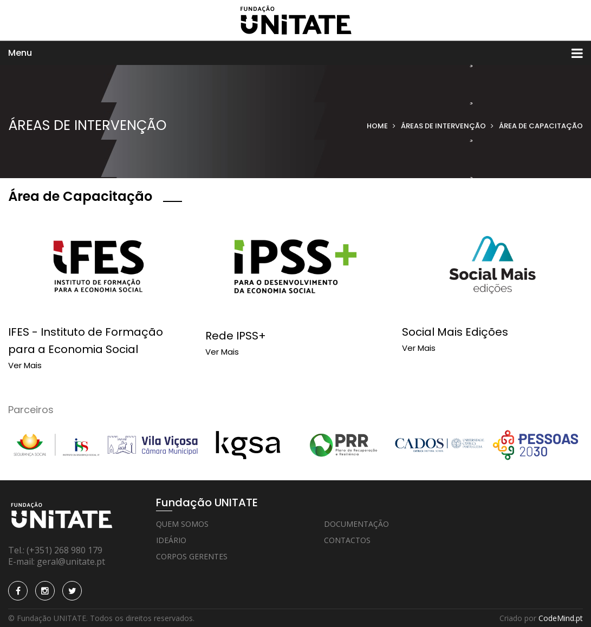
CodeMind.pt (560, 618)
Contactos (347, 540)
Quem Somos (182, 524)
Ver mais (25, 365)
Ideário (171, 540)
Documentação (356, 524)
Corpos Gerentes (192, 556)
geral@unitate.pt (71, 561)
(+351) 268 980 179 (64, 550)
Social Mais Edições (455, 331)
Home (377, 126)
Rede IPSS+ (235, 335)
